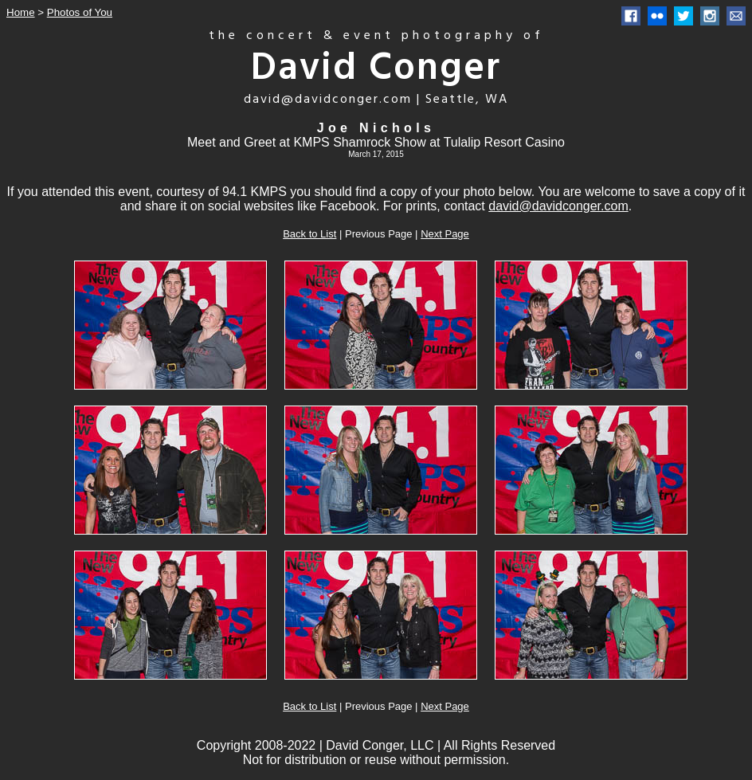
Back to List (309, 234)
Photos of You (79, 12)
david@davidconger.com (558, 206)
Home (20, 12)
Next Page (445, 234)
